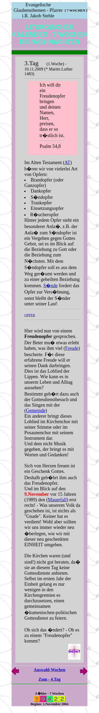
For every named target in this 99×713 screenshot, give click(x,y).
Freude (71, 348)
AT (67, 162)
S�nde (50, 285)
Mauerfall (57, 499)
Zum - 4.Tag (49, 679)
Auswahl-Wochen (49, 670)
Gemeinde (35, 410)
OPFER (29, 315)
